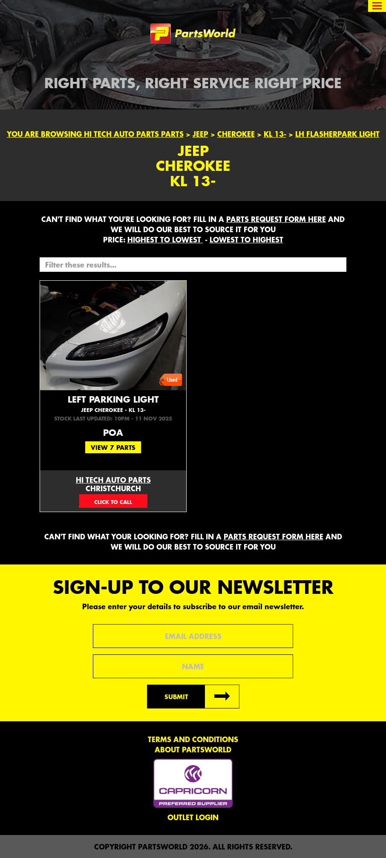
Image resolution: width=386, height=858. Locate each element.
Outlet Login (193, 817)
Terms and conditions (193, 739)
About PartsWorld (193, 749)
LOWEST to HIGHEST (246, 239)
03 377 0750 (113, 501)
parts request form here (276, 219)
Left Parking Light (113, 404)
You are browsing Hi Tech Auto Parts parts (95, 133)
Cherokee (236, 133)
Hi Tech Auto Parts (113, 479)
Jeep (200, 133)
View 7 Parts (113, 447)
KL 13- (275, 133)
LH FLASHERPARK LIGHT (337, 133)
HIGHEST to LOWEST (165, 239)
